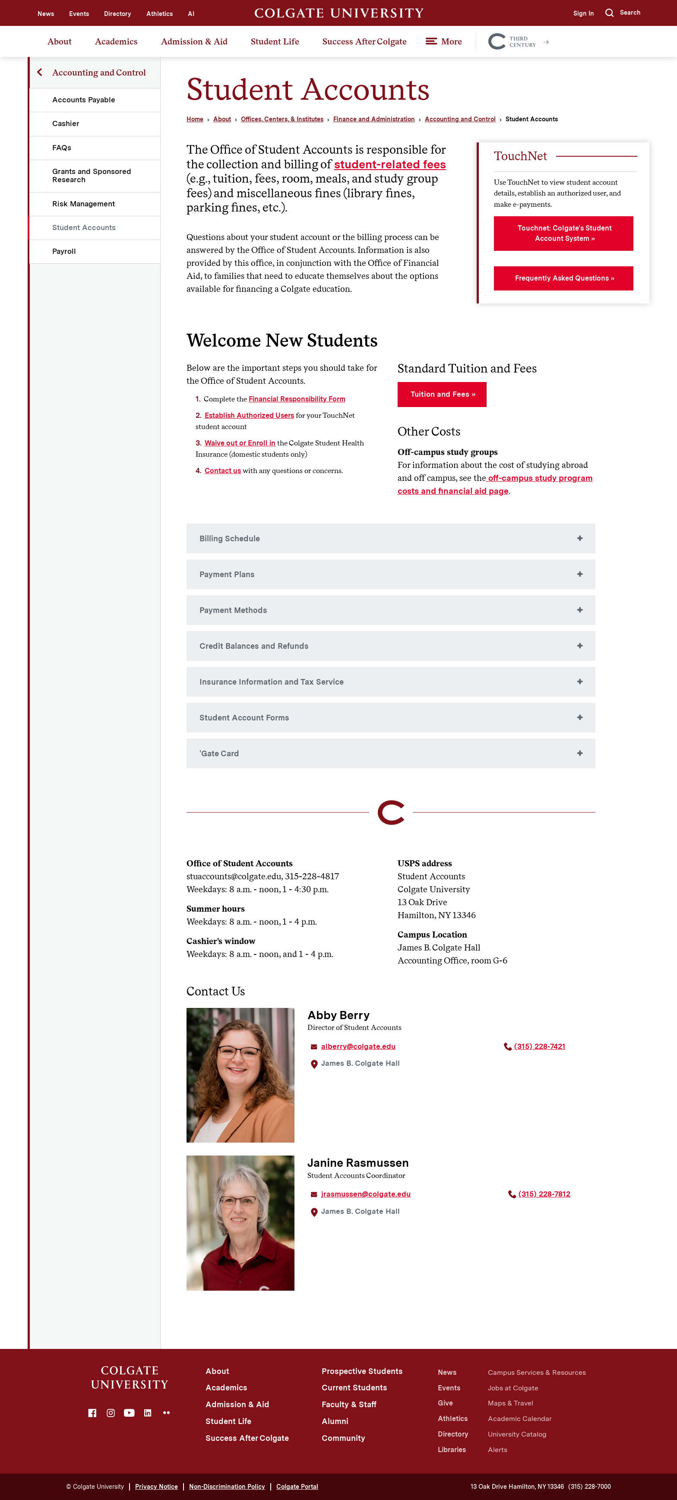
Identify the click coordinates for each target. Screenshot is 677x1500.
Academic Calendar (520, 1419)
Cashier (66, 123)
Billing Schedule (229, 538)
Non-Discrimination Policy (227, 1486)
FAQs (62, 147)
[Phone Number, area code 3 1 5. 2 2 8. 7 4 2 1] (549, 1049)
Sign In (583, 13)
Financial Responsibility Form (297, 399)
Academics (116, 41)
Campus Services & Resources (537, 1372)
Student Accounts (84, 227)
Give (445, 1403)
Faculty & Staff (349, 1404)
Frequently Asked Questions (562, 278)
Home (195, 119)
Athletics (159, 13)
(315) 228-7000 (589, 1486)
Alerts (497, 1450)
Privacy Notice (156, 1486)
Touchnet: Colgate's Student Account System (565, 233)
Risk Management (84, 203)
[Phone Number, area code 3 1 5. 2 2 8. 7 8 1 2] (551, 1197)
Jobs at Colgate (513, 1388)
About (59, 41)
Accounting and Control (460, 119)
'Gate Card (219, 753)
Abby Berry (338, 1015)
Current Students (354, 1387)
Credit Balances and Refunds (254, 646)
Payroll (64, 251)
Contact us (223, 471)
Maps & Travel (510, 1403)
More (451, 41)
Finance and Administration (374, 119)
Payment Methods (233, 610)
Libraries (452, 1450)
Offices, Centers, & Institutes (282, 119)
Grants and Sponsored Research (92, 175)
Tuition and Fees (440, 394)
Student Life (275, 41)
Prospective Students (362, 1371)
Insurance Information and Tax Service (271, 681)
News (46, 13)
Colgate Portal (297, 1486)
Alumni (335, 1421)
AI (191, 13)
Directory (117, 13)
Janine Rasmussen (358, 1162)
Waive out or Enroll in (240, 443)
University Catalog (517, 1434)
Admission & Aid (194, 41)
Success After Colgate (365, 41)
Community (343, 1438)
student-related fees (390, 164)
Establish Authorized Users (249, 415)
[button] (623, 13)
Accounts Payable (84, 99)
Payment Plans (227, 574)
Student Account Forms (244, 717)
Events (79, 13)
